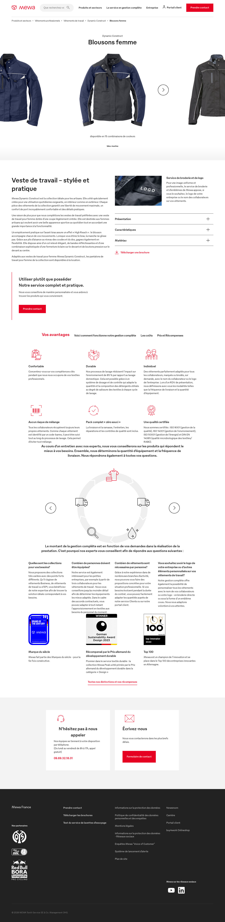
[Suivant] (163, 90)
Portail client (173, 822)
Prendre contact (199, 7)
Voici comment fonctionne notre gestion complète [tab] (105, 335)
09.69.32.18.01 (63, 758)
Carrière (170, 815)
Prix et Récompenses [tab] (170, 335)
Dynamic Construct (97, 20)
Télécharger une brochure (131, 252)
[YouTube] (171, 890)
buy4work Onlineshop (178, 830)
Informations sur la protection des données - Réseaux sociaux (137, 835)
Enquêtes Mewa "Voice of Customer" (135, 843)
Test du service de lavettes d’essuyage (84, 822)
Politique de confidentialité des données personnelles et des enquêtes (136, 817)
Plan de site (121, 858)
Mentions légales (124, 825)
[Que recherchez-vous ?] (57, 8)
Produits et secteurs (21, 20)
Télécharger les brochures (78, 815)
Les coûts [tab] (147, 335)
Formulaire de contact (139, 756)
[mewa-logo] (23, 7)
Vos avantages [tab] (56, 334)
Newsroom (172, 807)
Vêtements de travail (74, 20)
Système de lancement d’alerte (131, 851)
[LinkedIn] (181, 890)
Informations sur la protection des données (137, 807)
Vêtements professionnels (47, 20)
